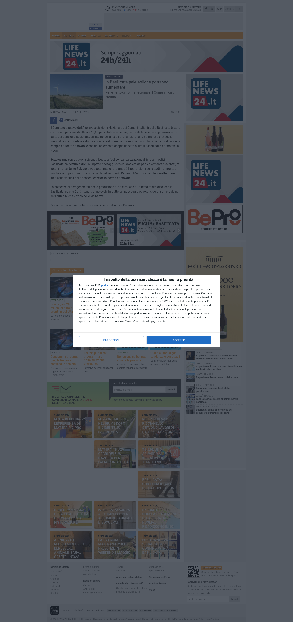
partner (105, 285)
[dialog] (146, 311)
